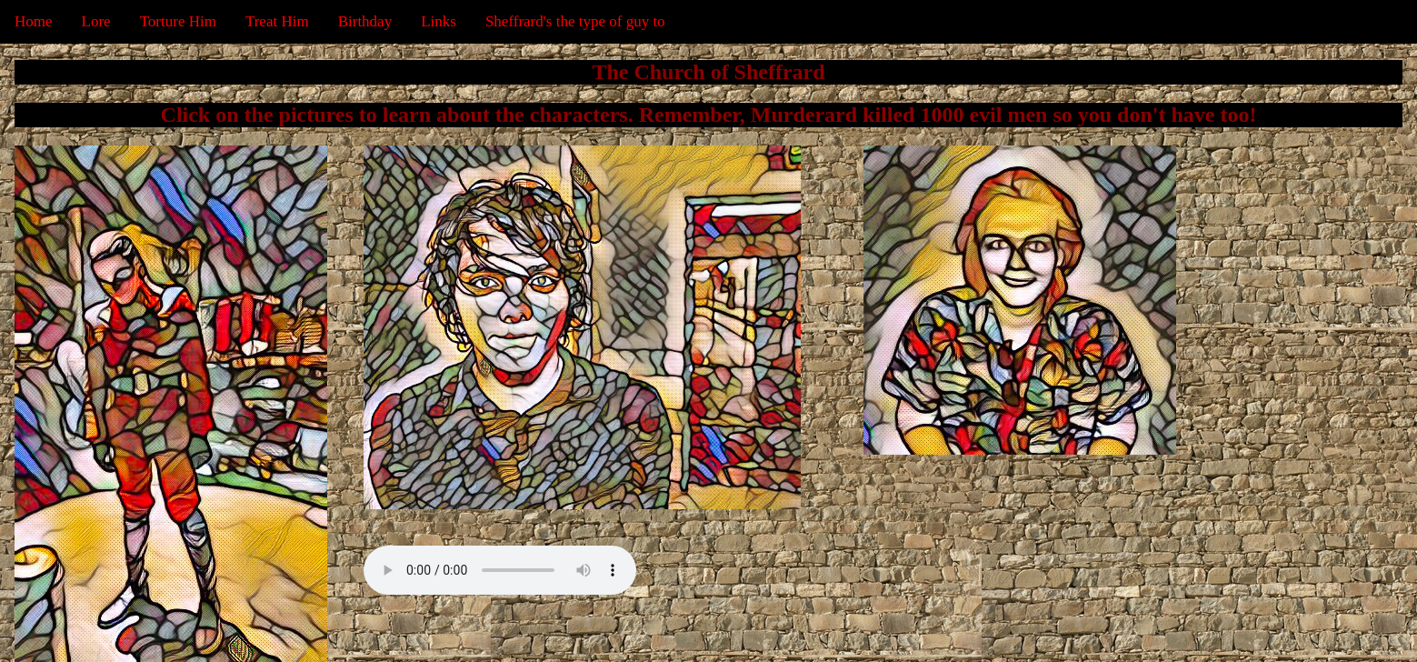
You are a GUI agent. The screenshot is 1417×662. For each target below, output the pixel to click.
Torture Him (178, 21)
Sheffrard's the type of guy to (575, 21)
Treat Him (277, 21)
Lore (96, 21)
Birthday (365, 21)
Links (438, 21)
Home (34, 21)
